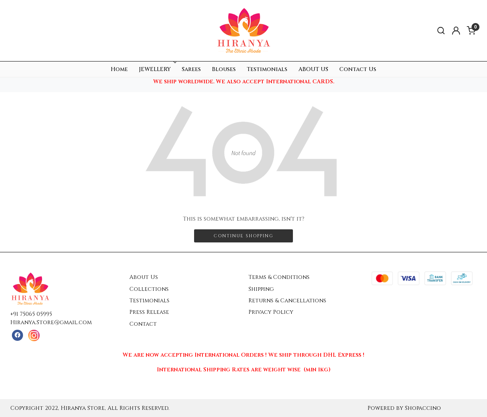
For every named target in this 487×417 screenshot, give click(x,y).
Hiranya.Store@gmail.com (51, 322)
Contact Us (357, 69)
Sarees (191, 69)
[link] (441, 30)
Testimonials (267, 69)
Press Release (149, 312)
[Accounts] (456, 30)
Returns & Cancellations (287, 300)
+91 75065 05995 (31, 314)
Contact (143, 324)
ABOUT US (313, 69)
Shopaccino (423, 408)
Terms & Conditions (279, 277)
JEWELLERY (157, 69)
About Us (143, 277)
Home (119, 69)
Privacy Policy (270, 312)
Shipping (261, 289)
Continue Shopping (243, 236)
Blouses (224, 69)
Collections (149, 289)
